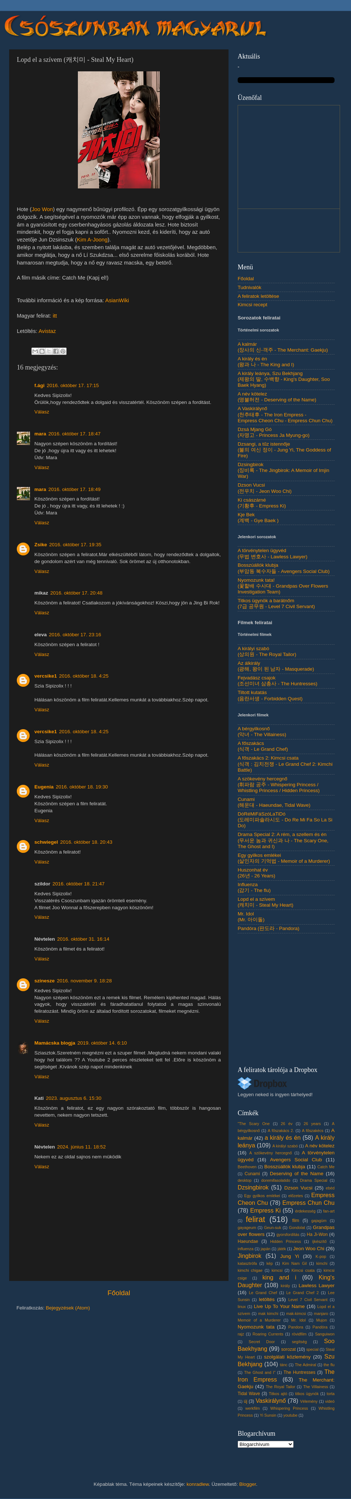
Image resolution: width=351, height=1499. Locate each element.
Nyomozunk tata (256, 1327)
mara (40, 433)
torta (331, 1393)
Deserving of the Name (296, 1173)
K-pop (321, 1256)
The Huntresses (299, 1372)
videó (330, 1401)
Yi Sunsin (268, 1415)
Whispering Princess (289, 1408)
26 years (312, 1123)
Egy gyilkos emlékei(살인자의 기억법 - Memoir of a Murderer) (284, 858)
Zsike (40, 544)
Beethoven (247, 1167)
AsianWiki (117, 300)
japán (265, 1249)
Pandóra (320, 1327)
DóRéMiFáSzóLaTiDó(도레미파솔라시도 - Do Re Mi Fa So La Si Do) (285, 819)
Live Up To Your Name (279, 1306)
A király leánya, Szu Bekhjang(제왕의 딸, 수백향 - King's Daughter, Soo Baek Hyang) (284, 379)
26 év (286, 1123)
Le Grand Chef (263, 1292)
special (312, 1349)
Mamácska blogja (54, 1043)
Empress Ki (265, 1210)
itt (55, 316)
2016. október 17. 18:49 (74, 489)
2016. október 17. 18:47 (74, 433)
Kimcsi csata (302, 1270)
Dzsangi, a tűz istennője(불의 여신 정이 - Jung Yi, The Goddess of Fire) (284, 449)
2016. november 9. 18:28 (84, 980)
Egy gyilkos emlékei (262, 1195)
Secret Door (262, 1341)
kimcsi (277, 1270)
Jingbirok (249, 1255)
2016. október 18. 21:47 (79, 884)
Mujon (321, 1320)
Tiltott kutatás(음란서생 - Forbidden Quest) (270, 695)
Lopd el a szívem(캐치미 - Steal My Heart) (265, 902)
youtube (290, 1415)
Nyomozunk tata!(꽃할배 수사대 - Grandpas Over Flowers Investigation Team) (283, 586)
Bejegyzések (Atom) (68, 1308)
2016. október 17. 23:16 (75, 634)
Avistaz (47, 331)
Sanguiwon (325, 1334)
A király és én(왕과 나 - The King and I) (266, 361)
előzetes (295, 1195)
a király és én (283, 1137)
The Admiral (305, 1365)
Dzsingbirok (253, 1187)
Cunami (252, 1173)
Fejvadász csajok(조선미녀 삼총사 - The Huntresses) (277, 680)
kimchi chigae (250, 1270)
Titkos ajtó (278, 1393)
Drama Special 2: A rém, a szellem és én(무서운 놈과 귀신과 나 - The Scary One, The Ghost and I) (283, 840)
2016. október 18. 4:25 (84, 676)
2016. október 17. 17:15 (73, 385)
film (295, 1220)
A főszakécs (313, 1130)
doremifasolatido (275, 1180)
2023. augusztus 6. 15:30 (74, 1098)
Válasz (41, 412)
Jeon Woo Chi (308, 1248)
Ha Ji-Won (317, 1234)
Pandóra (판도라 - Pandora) (268, 928)
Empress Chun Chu (308, 1202)
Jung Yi (289, 1256)
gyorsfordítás (287, 1234)
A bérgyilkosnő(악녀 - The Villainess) (262, 731)
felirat (255, 1219)
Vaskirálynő (271, 1400)
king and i (280, 1277)
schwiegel (46, 842)
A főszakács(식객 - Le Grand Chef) (263, 746)
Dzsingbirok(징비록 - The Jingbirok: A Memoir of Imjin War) (283, 470)
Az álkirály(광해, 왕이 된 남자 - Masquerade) (276, 666)
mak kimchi (268, 1313)
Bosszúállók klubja (284, 1166)
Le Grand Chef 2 (302, 1292)
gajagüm (319, 1220)
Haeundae (248, 1241)
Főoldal (118, 1293)
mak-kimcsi (296, 1313)
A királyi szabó (285, 1146)
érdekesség (305, 1211)
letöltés (267, 1299)
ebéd (330, 1188)
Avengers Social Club (296, 1159)
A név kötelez (320, 1145)
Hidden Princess (285, 1241)
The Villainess (315, 1386)
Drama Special (314, 1180)
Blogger (247, 1484)
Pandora (295, 1327)
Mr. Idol (298, 1320)
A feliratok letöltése (258, 296)
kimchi (322, 1263)
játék (282, 1249)
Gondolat (297, 1227)
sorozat (288, 1349)
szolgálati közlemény (287, 1357)
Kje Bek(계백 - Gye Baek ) (258, 517)
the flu (329, 1365)
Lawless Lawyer (317, 1285)
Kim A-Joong (92, 240)
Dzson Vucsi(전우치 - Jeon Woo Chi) (265, 488)
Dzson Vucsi (298, 1188)
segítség (299, 1341)
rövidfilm (299, 1334)
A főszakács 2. (281, 1130)
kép (270, 1263)
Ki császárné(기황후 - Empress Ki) (262, 503)
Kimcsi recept (252, 304)
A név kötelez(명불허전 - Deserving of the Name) (277, 396)
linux (242, 1306)
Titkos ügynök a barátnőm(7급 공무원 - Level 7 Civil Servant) (276, 603)
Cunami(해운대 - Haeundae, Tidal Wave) (274, 802)
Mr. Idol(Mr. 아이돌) (251, 916)
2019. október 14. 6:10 (102, 1043)
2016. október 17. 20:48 (76, 593)
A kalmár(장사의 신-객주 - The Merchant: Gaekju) (283, 347)
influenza (245, 1249)
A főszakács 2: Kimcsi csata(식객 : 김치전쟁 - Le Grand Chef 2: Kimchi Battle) (285, 763)
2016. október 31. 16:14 (83, 939)
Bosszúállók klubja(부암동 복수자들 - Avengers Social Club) (284, 568)
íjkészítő (319, 1241)
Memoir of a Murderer (259, 1320)
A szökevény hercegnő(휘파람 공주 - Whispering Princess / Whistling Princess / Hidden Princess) (279, 784)
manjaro (321, 1313)
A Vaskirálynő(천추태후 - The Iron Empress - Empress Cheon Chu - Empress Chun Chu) (285, 414)
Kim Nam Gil (294, 1263)
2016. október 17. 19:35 (75, 544)
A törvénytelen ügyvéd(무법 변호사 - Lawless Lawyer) (272, 553)
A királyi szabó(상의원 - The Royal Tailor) (267, 651)
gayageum (247, 1227)
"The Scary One (254, 1123)
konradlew (197, 1484)
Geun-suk (272, 1227)
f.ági (39, 385)
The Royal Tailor (280, 1386)
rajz (241, 1334)
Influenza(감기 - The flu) (254, 887)
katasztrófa (247, 1263)
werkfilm (252, 1408)
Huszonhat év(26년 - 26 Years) (256, 872)
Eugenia (44, 787)
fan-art (329, 1211)
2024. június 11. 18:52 (81, 1147)
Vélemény (309, 1401)
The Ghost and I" (260, 1372)
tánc (283, 1365)
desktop (245, 1180)
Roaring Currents (268, 1334)
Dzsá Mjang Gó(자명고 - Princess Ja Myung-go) (274, 432)
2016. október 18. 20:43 (86, 842)
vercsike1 (45, 676)
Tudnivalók (249, 287)
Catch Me (326, 1167)
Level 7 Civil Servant (307, 1299)
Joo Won (42, 209)
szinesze (44, 980)
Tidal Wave (249, 1393)
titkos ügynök (306, 1393)
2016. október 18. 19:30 (82, 787)
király (285, 1285)
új (245, 1401)
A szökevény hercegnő (270, 1153)
